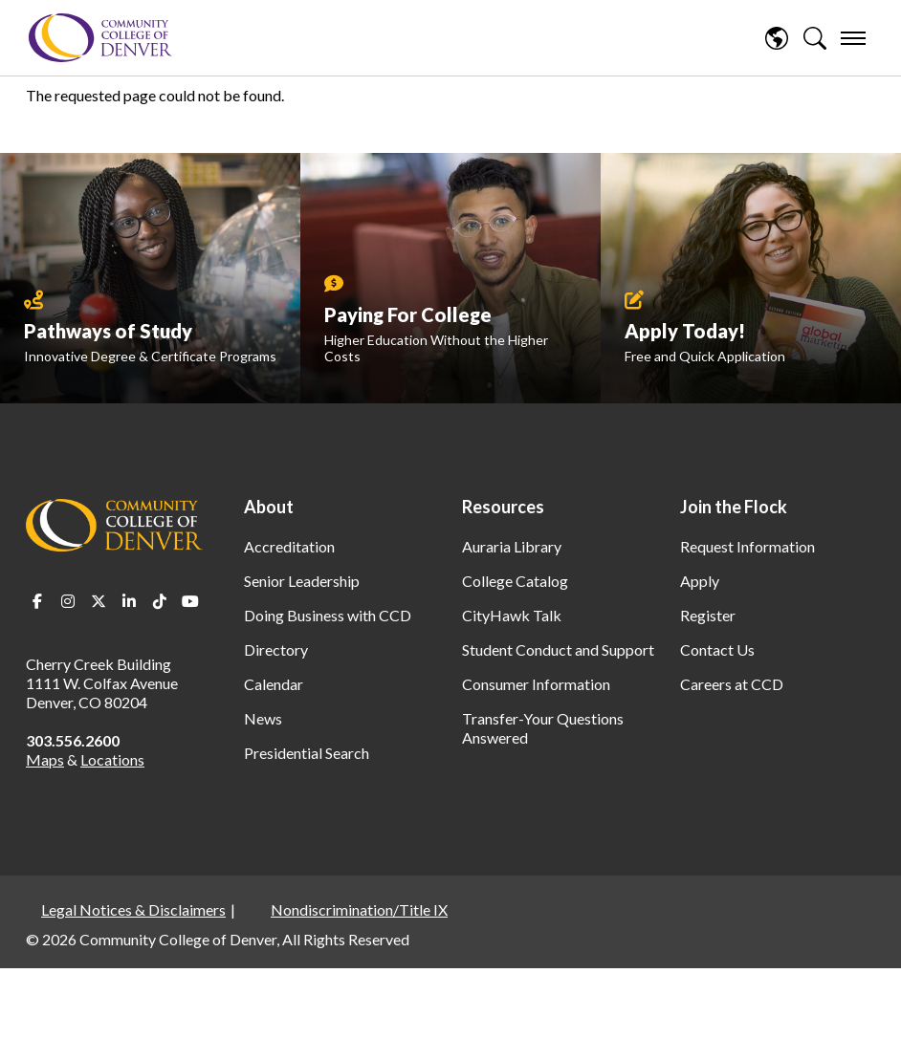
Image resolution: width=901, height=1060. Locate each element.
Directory (276, 649)
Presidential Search (306, 753)
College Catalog (515, 581)
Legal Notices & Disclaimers (133, 909)
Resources (503, 506)
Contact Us (717, 649)
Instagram (67, 601)
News (263, 718)
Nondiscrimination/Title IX (359, 909)
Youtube (190, 601)
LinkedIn (129, 601)
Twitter (98, 601)
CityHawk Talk (511, 615)
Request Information (747, 546)
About (269, 506)
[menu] (853, 38)
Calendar (273, 684)
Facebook (37, 601)
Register (708, 615)
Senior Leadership (302, 581)
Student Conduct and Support (558, 649)
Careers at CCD (731, 684)
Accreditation (289, 546)
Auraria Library (511, 546)
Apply (699, 581)
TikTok (159, 601)
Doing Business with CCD (327, 615)
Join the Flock (733, 506)
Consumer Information (536, 684)
